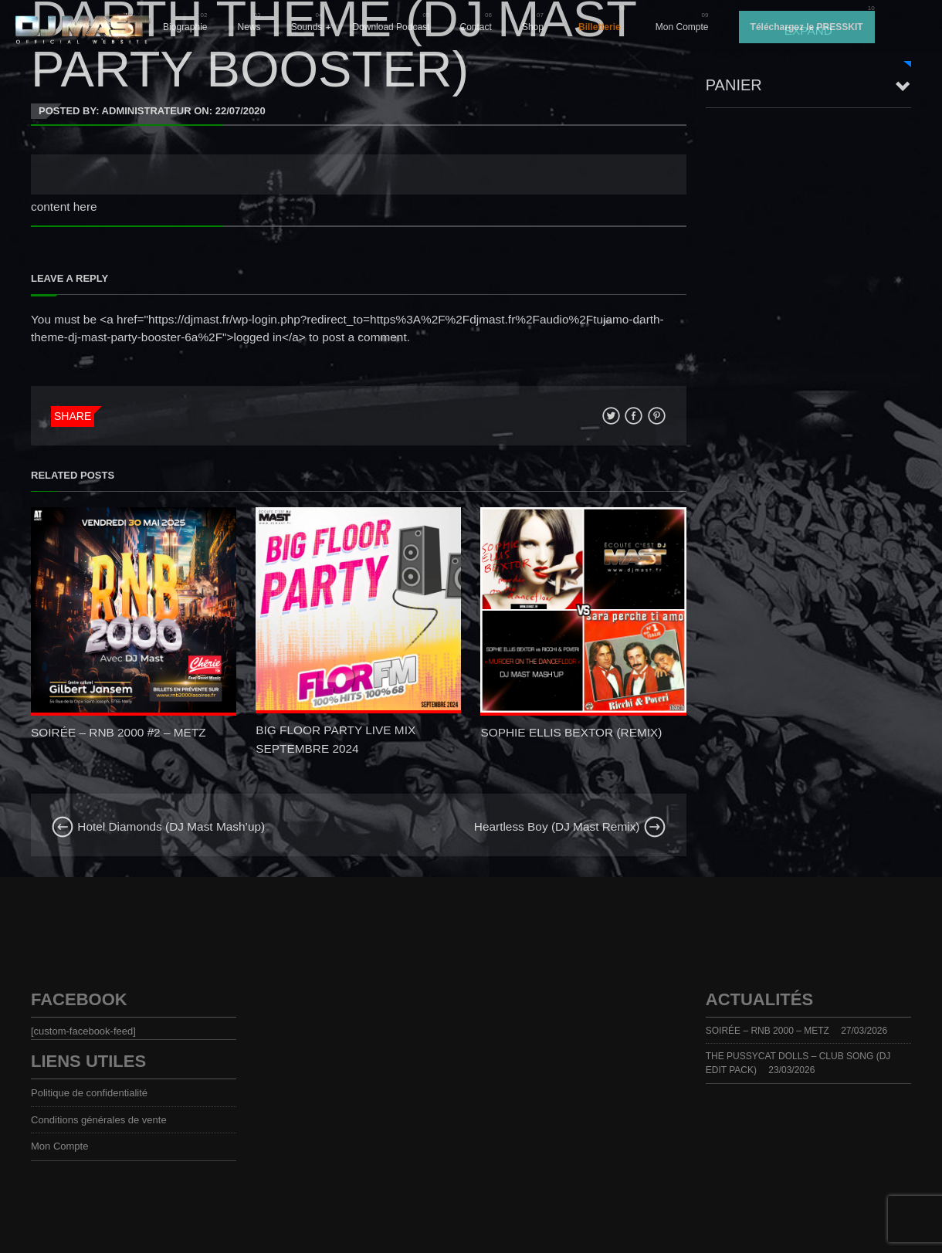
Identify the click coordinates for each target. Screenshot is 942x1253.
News (249, 27)
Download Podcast (390, 27)
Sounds (307, 27)
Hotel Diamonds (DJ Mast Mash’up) (158, 826)
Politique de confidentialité (89, 1093)
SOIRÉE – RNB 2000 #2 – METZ (118, 732)
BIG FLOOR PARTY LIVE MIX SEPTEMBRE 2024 (335, 738)
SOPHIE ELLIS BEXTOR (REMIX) (571, 732)
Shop (533, 27)
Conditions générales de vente (99, 1120)
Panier (734, 84)
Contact (476, 27)
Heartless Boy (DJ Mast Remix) (570, 826)
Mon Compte (682, 27)
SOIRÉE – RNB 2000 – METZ (767, 1030)
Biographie (185, 27)
